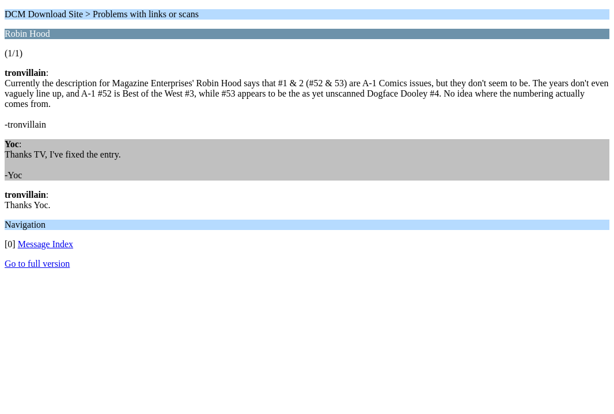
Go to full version (37, 264)
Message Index (45, 244)
